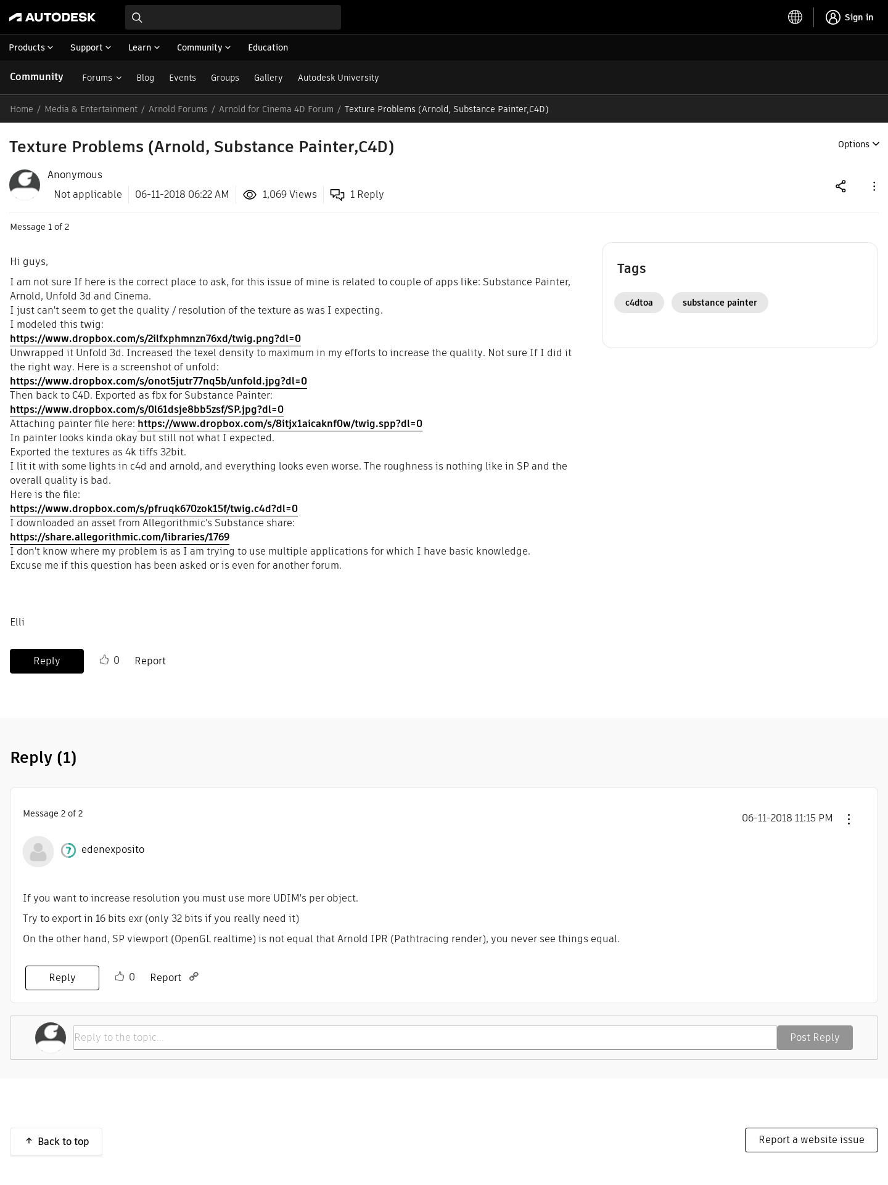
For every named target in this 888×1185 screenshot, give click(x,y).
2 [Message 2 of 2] (63, 813)
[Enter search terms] (233, 17)
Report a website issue (811, 1140)
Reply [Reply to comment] (62, 978)
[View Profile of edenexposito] (112, 849)
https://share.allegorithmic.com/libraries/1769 (119, 537)
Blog (145, 77)
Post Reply (815, 1037)
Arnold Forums (178, 109)
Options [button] (854, 144)
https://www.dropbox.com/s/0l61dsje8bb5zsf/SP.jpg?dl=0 (147, 409)
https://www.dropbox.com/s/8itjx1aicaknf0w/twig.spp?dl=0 (280, 424)
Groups (225, 77)
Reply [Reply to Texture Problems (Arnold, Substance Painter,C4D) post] (46, 661)
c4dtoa (639, 302)
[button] (873, 186)
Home (21, 109)
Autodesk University (338, 77)
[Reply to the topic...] (425, 1037)
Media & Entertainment (91, 109)
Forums (97, 77)
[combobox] (233, 17)
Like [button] (104, 660)
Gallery (268, 77)
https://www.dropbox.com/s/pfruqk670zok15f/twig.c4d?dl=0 (154, 509)
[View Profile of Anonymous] (74, 175)
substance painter (720, 302)
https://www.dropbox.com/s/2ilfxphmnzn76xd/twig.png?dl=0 (155, 339)
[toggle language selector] (795, 17)
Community (37, 77)
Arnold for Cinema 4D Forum (276, 109)
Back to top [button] (63, 1141)
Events (182, 77)
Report (150, 661)
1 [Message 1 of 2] (50, 227)
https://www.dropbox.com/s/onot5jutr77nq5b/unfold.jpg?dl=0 (158, 381)
